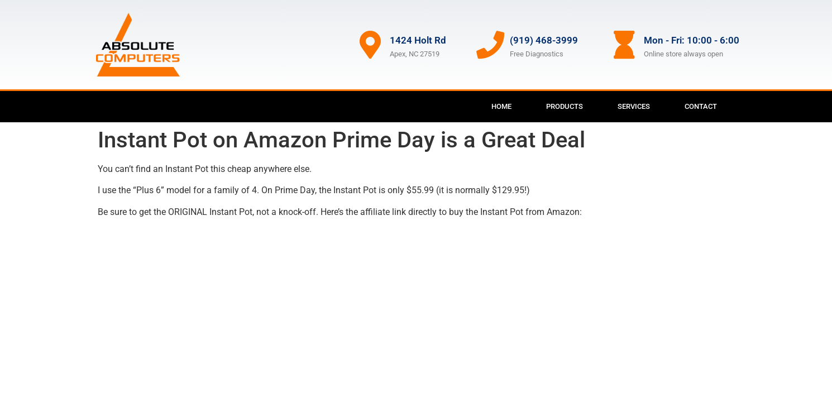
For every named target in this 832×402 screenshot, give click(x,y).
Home (501, 106)
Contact (701, 106)
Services (634, 106)
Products (564, 106)
